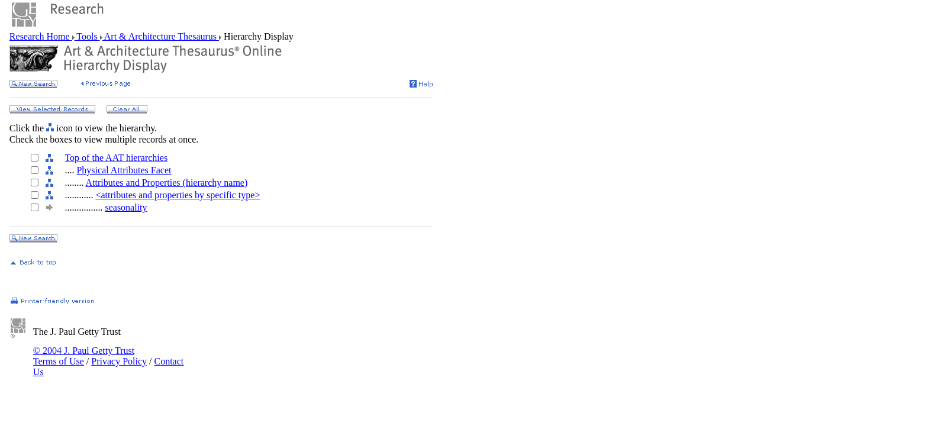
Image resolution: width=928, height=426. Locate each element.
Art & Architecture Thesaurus (160, 36)
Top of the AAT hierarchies (116, 158)
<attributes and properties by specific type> (177, 195)
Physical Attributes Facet (123, 170)
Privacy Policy (119, 361)
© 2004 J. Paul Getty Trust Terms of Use (83, 356)
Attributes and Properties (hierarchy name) (167, 183)
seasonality (126, 207)
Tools (87, 36)
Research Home (40, 36)
